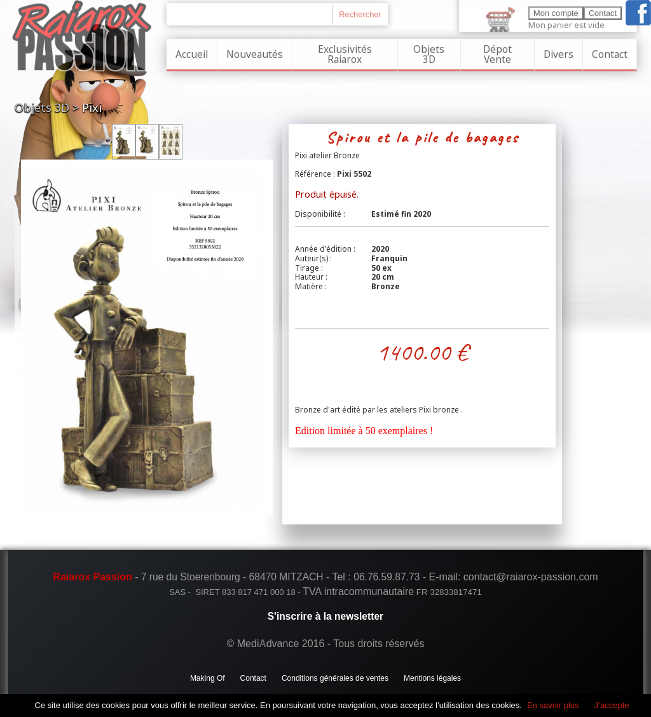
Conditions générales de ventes (335, 678)
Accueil (191, 51)
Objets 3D (428, 51)
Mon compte (556, 10)
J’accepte (611, 705)
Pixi (92, 107)
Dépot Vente (497, 51)
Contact (609, 51)
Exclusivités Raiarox (345, 51)
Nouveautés (254, 51)
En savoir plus (553, 705)
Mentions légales (432, 678)
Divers (558, 51)
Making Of (207, 678)
